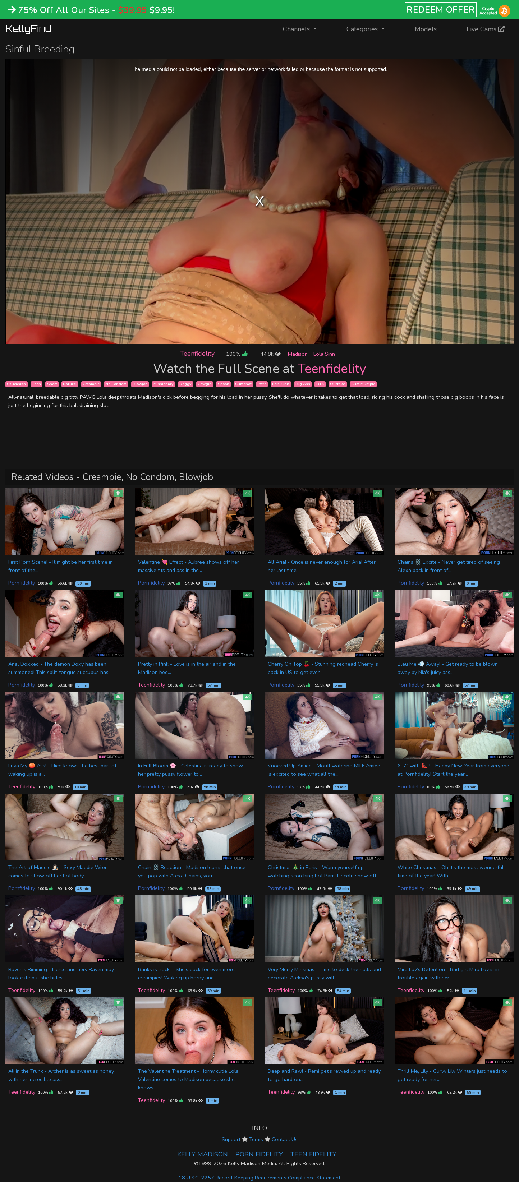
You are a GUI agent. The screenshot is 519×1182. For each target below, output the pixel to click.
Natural (70, 384)
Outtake (337, 384)
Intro (262, 384)
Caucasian (16, 384)
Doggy (185, 384)
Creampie (91, 384)
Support (231, 1139)
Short (52, 384)
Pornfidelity (21, 582)
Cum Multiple (363, 384)
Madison (298, 353)
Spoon (223, 384)
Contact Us (285, 1139)
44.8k (270, 353)
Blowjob (140, 384)
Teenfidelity (197, 353)
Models (426, 29)
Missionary (163, 384)
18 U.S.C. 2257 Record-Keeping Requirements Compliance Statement (259, 1177)
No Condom (116, 384)
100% (236, 353)
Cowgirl (205, 384)
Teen (36, 384)
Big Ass (302, 384)
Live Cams (486, 29)
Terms (256, 1139)
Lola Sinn (324, 353)
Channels (304, 28)
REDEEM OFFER (441, 9)
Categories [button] (363, 29)
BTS (320, 384)
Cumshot (243, 384)
